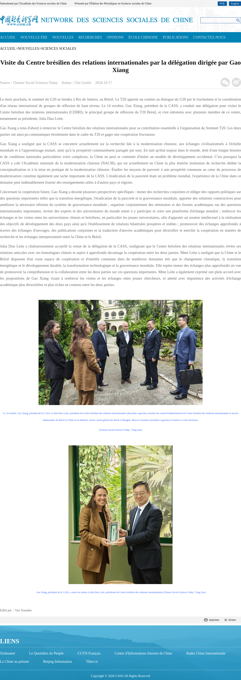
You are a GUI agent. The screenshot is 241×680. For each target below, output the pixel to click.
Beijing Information (57, 662)
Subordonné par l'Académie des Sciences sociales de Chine (33, 3)
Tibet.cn (92, 662)
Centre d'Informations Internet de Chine (143, 653)
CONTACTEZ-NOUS (209, 37)
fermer (232, 619)
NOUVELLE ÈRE (33, 37)
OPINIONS (115, 37)
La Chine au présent (14, 662)
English (235, 3)
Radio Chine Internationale (206, 653)
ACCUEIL (8, 37)
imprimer (214, 619)
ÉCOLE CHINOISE (143, 37)
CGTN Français (89, 653)
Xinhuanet (7, 653)
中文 (222, 3)
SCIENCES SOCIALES (58, 49)
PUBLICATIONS (175, 37)
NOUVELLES (63, 37)
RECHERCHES (90, 37)
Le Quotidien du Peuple (46, 653)
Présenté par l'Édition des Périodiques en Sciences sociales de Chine (113, 3)
